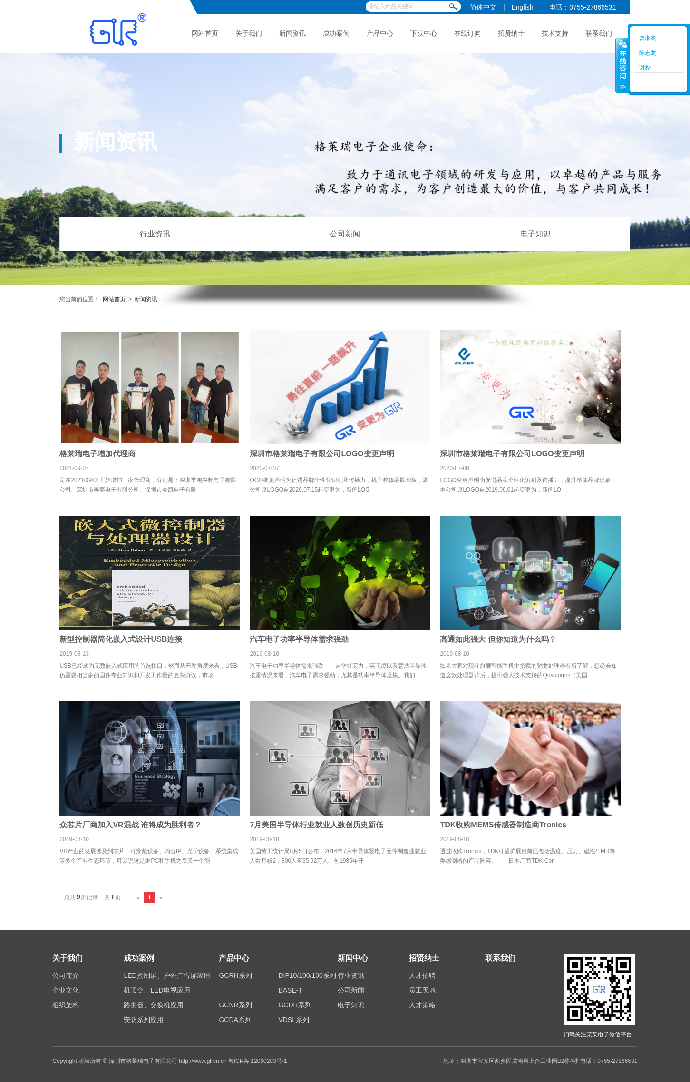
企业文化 (65, 990)
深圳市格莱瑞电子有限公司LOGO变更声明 (322, 454)
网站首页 (205, 33)
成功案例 (336, 33)
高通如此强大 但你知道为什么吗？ (498, 639)
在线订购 (467, 33)
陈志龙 (647, 52)
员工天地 (422, 990)
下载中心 (423, 33)
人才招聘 (422, 975)
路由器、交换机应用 (154, 1005)
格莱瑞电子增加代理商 (97, 454)
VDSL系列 (293, 1019)
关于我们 (248, 33)
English (523, 7)
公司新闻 (345, 234)
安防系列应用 (144, 1019)
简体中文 (483, 7)
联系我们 (598, 33)
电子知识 (535, 234)
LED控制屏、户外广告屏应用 (167, 975)
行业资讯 (155, 234)
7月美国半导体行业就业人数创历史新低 (316, 825)
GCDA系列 (235, 1019)
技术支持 (555, 33)
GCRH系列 (235, 975)
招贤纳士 (511, 33)
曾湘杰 (647, 38)
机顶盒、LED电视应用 (157, 990)
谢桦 (645, 67)
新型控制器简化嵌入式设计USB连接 (120, 639)
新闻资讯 (292, 33)
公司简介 (65, 975)
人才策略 (422, 1005)
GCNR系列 (235, 1005)
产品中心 (380, 33)
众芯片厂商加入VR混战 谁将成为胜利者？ (130, 825)
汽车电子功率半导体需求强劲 (299, 639)
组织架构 (65, 1005)
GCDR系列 (294, 1005)
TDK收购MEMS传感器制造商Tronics (503, 825)
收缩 (622, 65)
